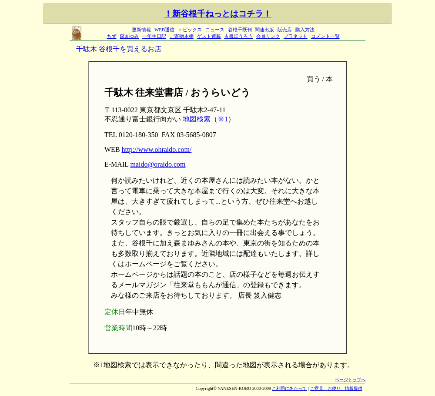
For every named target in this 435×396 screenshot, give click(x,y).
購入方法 (305, 29)
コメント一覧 (325, 36)
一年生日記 (154, 36)
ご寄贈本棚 (182, 36)
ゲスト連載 (209, 36)
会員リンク (268, 36)
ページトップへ (350, 379)
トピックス (190, 29)
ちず (112, 36)
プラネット (296, 36)
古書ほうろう (238, 36)
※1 (223, 119)
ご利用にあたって (289, 388)
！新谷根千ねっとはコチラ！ (217, 13)
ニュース (214, 29)
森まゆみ (129, 36)
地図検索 (197, 119)
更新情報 (141, 29)
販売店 (285, 29)
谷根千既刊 (240, 29)
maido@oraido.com (157, 164)
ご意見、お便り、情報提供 (336, 388)
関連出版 (264, 29)
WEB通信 (164, 29)
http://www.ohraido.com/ (157, 149)
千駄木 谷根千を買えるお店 (118, 49)
